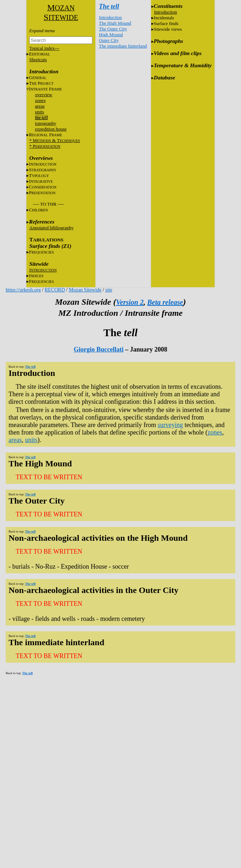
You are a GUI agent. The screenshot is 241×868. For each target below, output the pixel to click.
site (108, 290)
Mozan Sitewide (85, 290)
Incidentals (164, 17)
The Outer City (113, 28)
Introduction (110, 17)
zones (40, 100)
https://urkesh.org (23, 290)
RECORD (55, 290)
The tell (109, 6)
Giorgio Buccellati (99, 349)
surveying (170, 424)
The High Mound (115, 23)
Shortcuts (38, 59)
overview (43, 94)
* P (44, 146)
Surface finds (166, 23)
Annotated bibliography (51, 227)
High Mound (111, 34)
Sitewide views (168, 29)
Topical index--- (44, 48)
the (41, 117)
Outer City (109, 40)
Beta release (165, 302)
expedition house (50, 129)
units (39, 111)
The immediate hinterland (123, 46)
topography (45, 123)
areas (40, 106)
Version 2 (130, 302)
